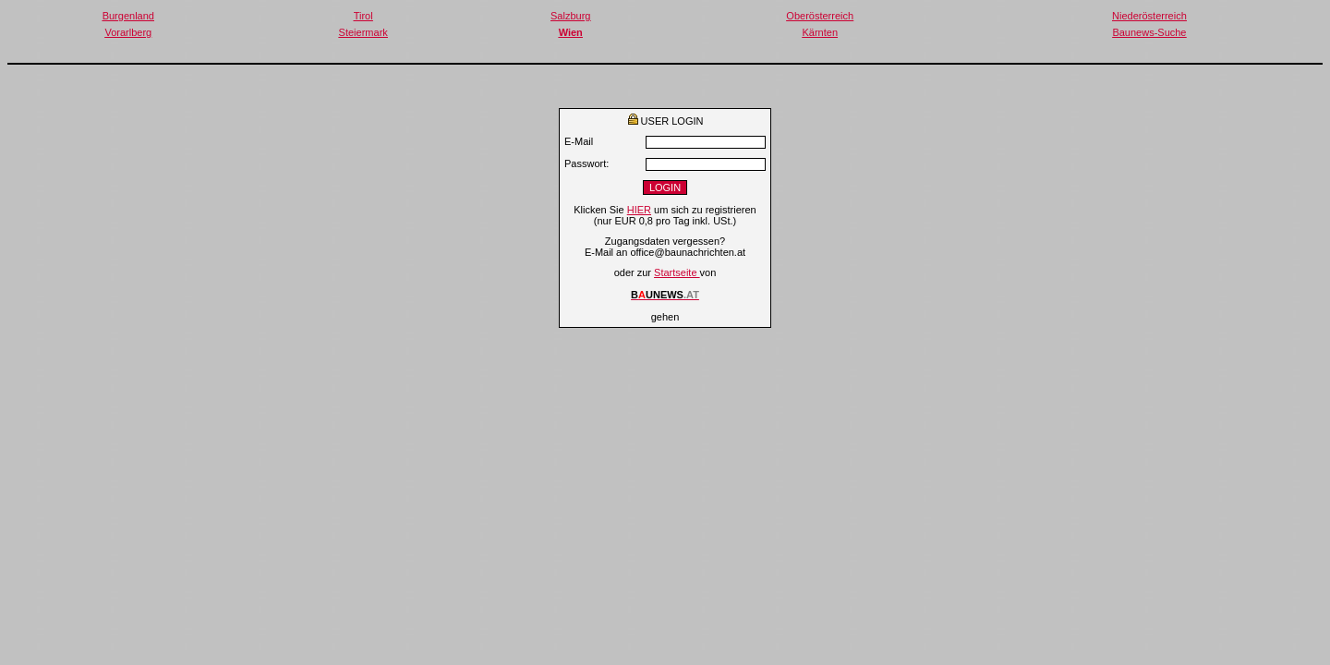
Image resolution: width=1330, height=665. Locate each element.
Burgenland (128, 15)
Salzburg (570, 15)
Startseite (677, 272)
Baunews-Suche (1149, 32)
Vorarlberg (127, 32)
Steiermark (363, 32)
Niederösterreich (1149, 15)
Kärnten (820, 32)
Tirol (363, 15)
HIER (639, 209)
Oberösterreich (819, 15)
